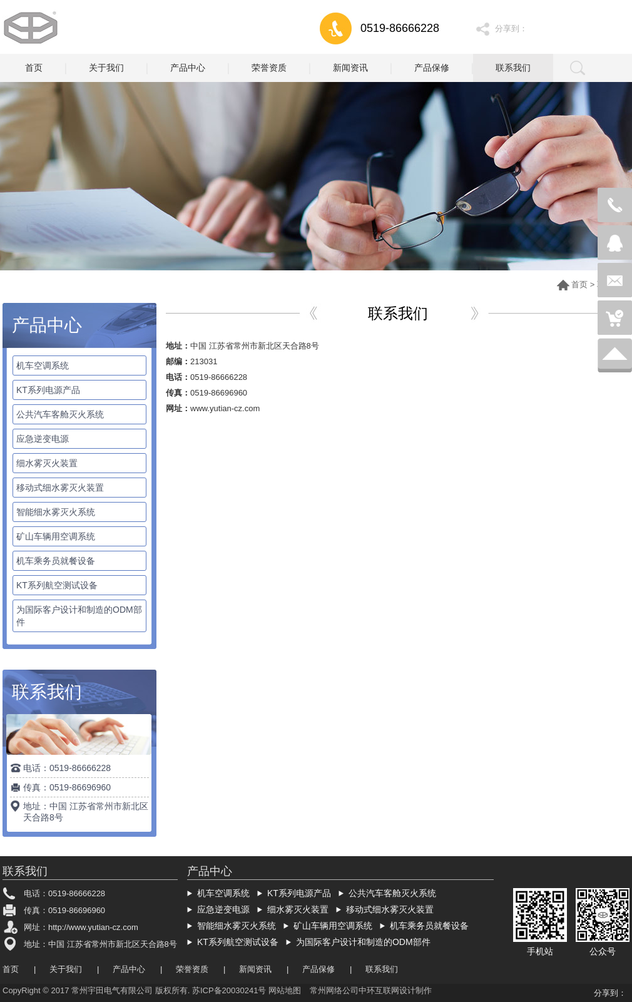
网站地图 (284, 990)
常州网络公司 (334, 990)
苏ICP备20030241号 (229, 990)
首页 (579, 284)
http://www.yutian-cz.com (93, 927)
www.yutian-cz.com (225, 408)
